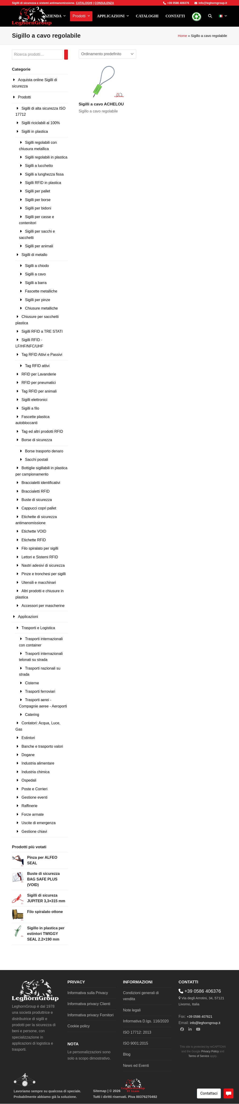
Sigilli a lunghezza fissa (44, 174)
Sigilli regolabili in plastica (46, 157)
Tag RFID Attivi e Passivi (41, 355)
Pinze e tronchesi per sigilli (43, 574)
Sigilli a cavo (35, 274)
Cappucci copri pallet (38, 508)
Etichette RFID (33, 540)
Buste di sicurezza (36, 500)
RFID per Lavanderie (38, 374)
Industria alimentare (37, 763)
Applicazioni (28, 617)
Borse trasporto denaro (44, 451)
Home (182, 36)
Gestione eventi (34, 797)
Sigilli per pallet (37, 191)
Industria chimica (35, 772)
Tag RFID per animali (38, 391)
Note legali (132, 1010)
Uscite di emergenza (38, 823)
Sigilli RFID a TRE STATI (42, 331)
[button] (210, 16)
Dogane (28, 755)
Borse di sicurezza (36, 440)
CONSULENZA (104, 3)
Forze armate (32, 814)
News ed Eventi (136, 1066)
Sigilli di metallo (34, 255)
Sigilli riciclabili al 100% (40, 123)
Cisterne (32, 683)
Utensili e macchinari (38, 582)
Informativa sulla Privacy (87, 993)
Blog (126, 1054)
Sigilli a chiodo (37, 266)
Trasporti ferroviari (40, 691)
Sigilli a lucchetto (39, 166)
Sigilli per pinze (37, 300)
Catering (32, 715)
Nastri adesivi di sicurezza (43, 565)
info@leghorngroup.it (210, 3)
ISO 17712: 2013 (137, 1032)
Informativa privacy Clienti (88, 1004)
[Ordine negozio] (107, 54)
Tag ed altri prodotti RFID (42, 431)
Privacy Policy (210, 1051)
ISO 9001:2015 (135, 1043)
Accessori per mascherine (42, 606)
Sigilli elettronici (34, 400)
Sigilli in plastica (34, 131)
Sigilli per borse (37, 200)
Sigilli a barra (35, 283)
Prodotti (24, 97)
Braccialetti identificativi (40, 483)
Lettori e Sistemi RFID (39, 557)
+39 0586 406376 (176, 3)
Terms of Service (198, 1056)
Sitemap (99, 1091)
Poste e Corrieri (34, 789)
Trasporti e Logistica (38, 628)
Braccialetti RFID (35, 491)
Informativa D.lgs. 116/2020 (146, 1021)
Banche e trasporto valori (42, 746)
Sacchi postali (36, 460)
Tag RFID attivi (37, 366)
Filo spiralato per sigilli (39, 548)
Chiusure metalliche (41, 308)
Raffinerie (29, 806)
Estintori (28, 738)
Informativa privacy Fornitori (90, 1015)
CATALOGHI (84, 3)
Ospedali (28, 780)
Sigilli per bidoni (38, 208)
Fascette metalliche (41, 291)
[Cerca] (66, 55)
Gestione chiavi (34, 831)
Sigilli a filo (30, 408)
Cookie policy (78, 1026)
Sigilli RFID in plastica (43, 183)
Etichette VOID (33, 531)
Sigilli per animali (39, 246)
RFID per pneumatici (38, 383)
